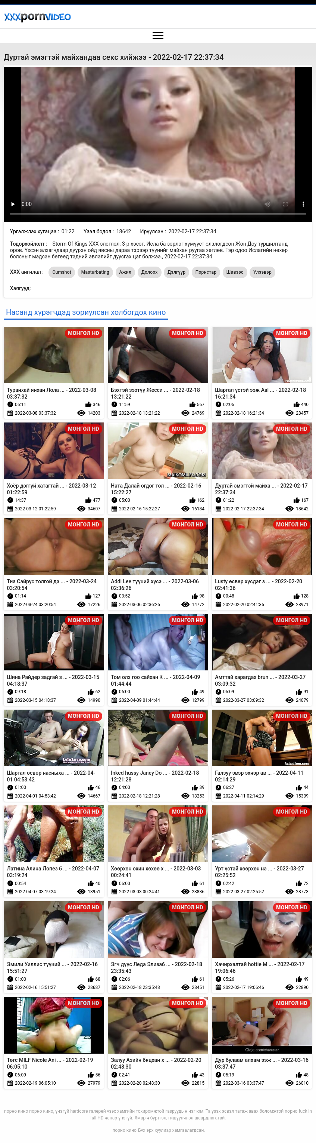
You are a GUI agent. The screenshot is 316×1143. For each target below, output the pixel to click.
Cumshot (61, 272)
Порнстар (206, 272)
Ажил (125, 272)
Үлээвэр (262, 272)
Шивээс (235, 272)
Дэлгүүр (176, 272)
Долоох (149, 272)
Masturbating (95, 272)
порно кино (125, 1130)
